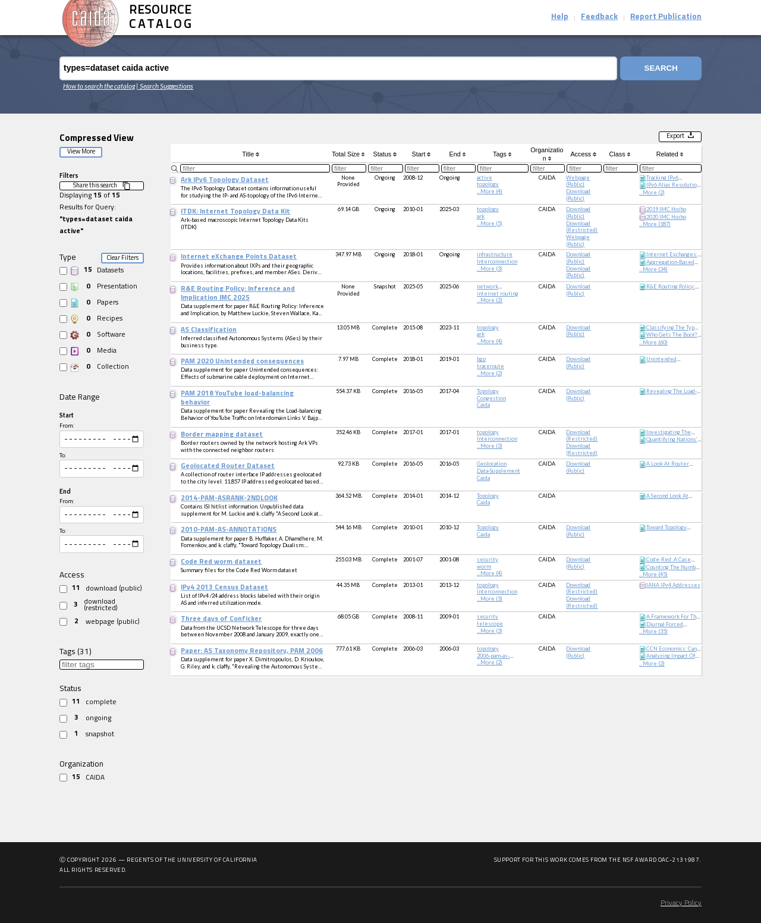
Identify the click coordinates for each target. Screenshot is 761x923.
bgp (481, 359)
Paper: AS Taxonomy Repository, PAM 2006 (252, 651)
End (457, 154)
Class (619, 154)
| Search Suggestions (164, 85)
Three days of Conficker (221, 619)
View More (81, 152)
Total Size (348, 154)
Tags (502, 154)
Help (559, 17)
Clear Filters (122, 258)
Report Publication (666, 17)
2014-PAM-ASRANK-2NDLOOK (229, 498)
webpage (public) (578, 181)
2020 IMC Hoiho (666, 217)
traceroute (490, 366)
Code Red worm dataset (221, 562)
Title (250, 154)
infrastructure (494, 254)
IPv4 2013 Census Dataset (224, 587)
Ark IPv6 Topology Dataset (225, 180)
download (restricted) (582, 227)
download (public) (578, 195)
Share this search (102, 186)
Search (661, 68)
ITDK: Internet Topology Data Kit (235, 211)
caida (483, 404)
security (487, 559)
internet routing (497, 293)
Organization (546, 154)
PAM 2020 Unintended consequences (242, 361)
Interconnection (497, 261)
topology (488, 184)
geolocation (492, 463)
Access (583, 154)
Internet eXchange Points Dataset (239, 256)
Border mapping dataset (222, 434)
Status (385, 154)
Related (670, 154)
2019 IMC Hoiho (666, 209)
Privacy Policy (681, 903)
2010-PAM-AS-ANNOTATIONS (228, 529)
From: (66, 425)
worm (484, 566)
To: (62, 457)
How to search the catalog (99, 85)
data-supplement (498, 470)
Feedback (599, 17)
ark (481, 216)
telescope (490, 623)
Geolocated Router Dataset (228, 466)
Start (421, 154)
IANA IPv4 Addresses (673, 585)
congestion (491, 398)
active (484, 177)
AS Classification (209, 330)
